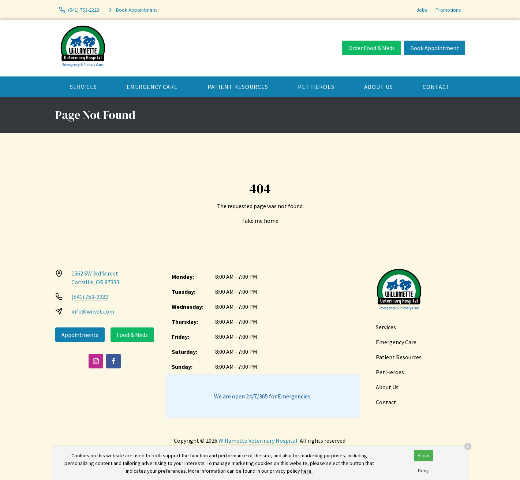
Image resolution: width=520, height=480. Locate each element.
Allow (423, 455)
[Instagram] (96, 361)
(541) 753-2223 (89, 296)
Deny (423, 470)
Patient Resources (237, 86)
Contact (436, 86)
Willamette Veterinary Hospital (258, 440)
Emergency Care (152, 86)
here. (307, 471)
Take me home (260, 220)
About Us (378, 86)
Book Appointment (434, 48)
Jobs (421, 10)
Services (83, 86)
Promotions (448, 10)
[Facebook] (113, 361)
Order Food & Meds (371, 48)
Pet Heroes (316, 86)
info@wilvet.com (92, 311)
